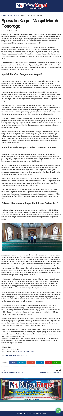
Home (3, 15)
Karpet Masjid (9, 355)
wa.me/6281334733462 (26, 351)
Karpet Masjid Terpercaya (12, 15)
